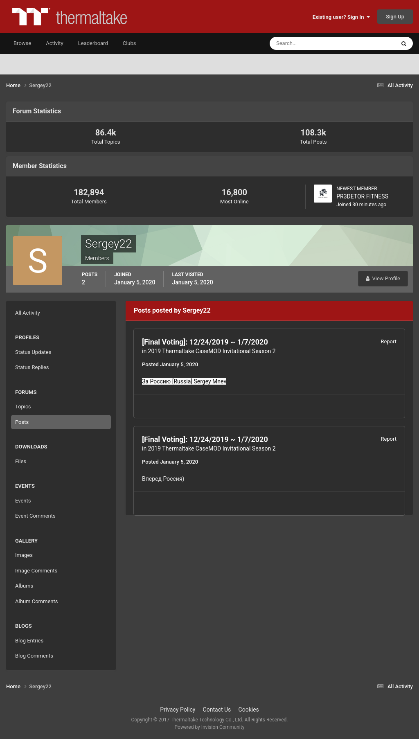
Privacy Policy (177, 709)
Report (388, 341)
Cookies (249, 709)
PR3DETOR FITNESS (362, 196)
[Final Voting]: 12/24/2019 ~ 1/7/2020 (205, 342)
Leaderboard (93, 43)
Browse (22, 43)
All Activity (27, 313)
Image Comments (36, 571)
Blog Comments (34, 656)
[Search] (307, 43)
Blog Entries (29, 641)
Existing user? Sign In (341, 17)
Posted (170, 364)
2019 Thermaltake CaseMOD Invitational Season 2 (212, 351)
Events (23, 501)
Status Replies (32, 367)
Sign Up (395, 17)
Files (20, 461)
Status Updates (33, 352)
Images (24, 555)
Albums (24, 586)
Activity (54, 43)
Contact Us (217, 709)
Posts (22, 422)
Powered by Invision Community (210, 727)
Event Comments (35, 516)
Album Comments (36, 601)
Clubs (129, 43)
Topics (23, 406)
